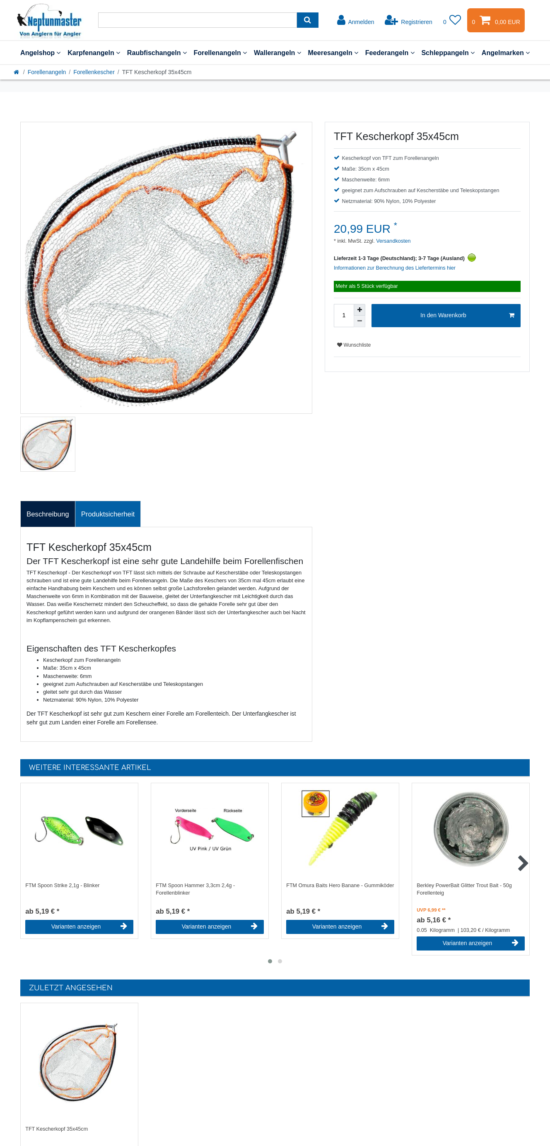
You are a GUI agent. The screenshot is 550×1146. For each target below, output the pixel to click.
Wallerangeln (277, 52)
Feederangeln (390, 52)
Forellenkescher (94, 72)
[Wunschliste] (452, 20)
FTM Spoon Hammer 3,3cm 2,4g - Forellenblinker (195, 889)
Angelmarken (506, 52)
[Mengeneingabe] (344, 315)
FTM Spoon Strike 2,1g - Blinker (62, 885)
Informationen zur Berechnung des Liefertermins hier (395, 268)
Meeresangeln (333, 52)
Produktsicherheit (108, 514)
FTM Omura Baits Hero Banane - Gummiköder (340, 885)
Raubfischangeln (157, 52)
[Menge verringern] (359, 321)
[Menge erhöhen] (359, 310)
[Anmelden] (356, 20)
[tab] (47, 514)
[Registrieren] (408, 20)
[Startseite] (17, 72)
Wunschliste (354, 345)
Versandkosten (393, 241)
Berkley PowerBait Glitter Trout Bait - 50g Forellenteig (464, 889)
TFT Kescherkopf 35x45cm (56, 1129)
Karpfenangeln (94, 52)
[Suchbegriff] (197, 20)
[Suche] (307, 20)
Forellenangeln (220, 52)
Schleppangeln (448, 52)
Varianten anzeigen (89, 926)
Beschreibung (48, 514)
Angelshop (40, 52)
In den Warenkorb (467, 315)
